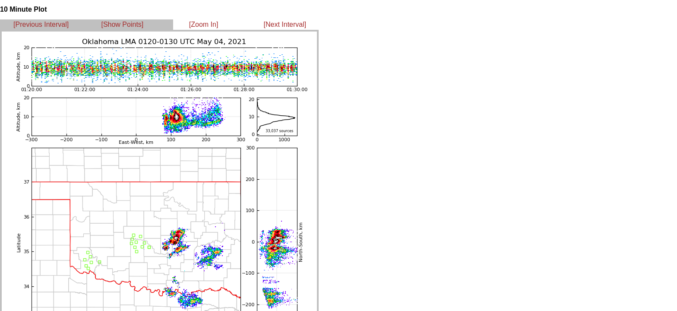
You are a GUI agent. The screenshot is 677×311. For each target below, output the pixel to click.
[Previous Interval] (41, 24)
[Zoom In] (203, 24)
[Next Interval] (285, 24)
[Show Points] (122, 24)
